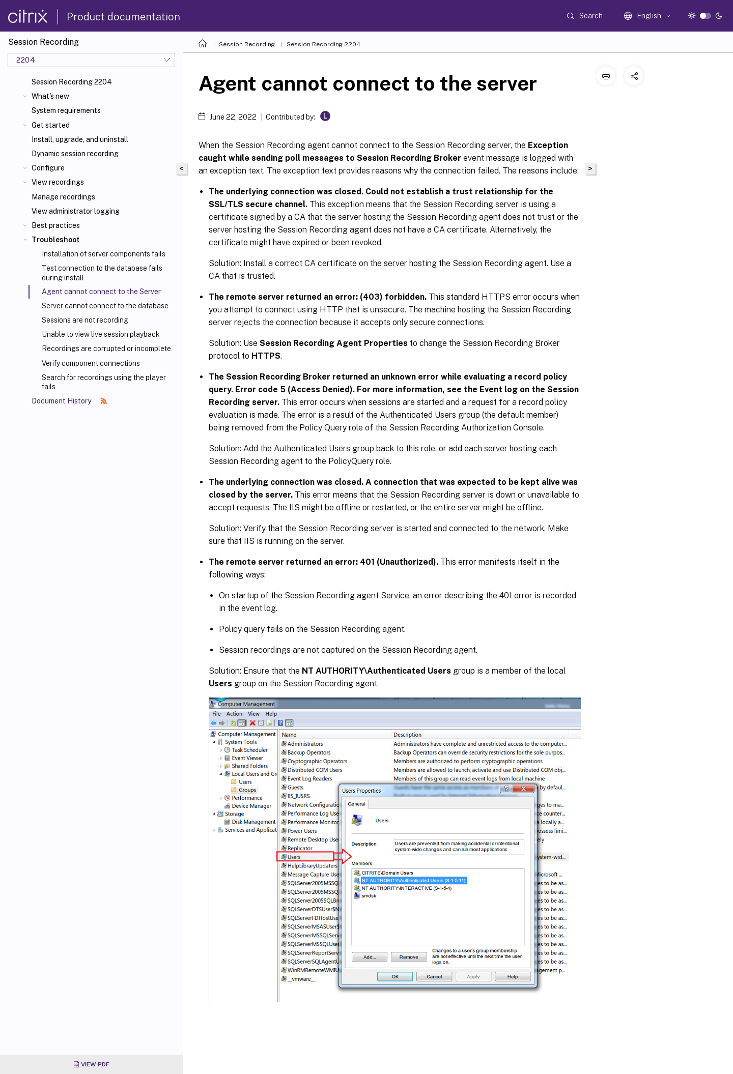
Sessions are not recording (85, 320)
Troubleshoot (55, 240)
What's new (50, 96)
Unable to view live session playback (101, 334)
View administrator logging (76, 211)
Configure (48, 168)
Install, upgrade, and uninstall (80, 139)
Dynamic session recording (75, 154)
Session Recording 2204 (72, 82)
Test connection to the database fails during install (102, 272)
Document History (69, 401)
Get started (51, 125)
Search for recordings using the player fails (104, 382)
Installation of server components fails (103, 254)
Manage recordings (63, 197)
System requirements (66, 110)
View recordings (58, 182)
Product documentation (123, 17)
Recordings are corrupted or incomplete (106, 348)
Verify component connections (91, 363)
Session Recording (247, 44)
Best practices (56, 225)
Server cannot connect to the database (105, 306)
